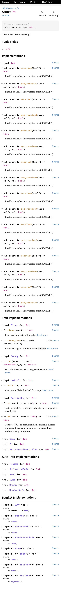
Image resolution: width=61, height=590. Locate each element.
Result (32, 364)
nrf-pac (19, 2)
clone (11, 330)
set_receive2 (29, 146)
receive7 (26, 287)
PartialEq (17, 398)
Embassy (6, 2)
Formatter (9, 364)
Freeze (13, 463)
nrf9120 (46, 2)
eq (9, 403)
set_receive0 (29, 83)
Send (12, 474)
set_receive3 (29, 177)
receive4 (26, 193)
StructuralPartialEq (23, 449)
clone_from (14, 340)
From (18, 548)
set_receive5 (29, 240)
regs (17, 8)
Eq (10, 444)
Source (5, 15)
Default (16, 380)
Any (17, 504)
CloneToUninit (24, 537)
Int (13, 62)
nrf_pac (5, 8)
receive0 (26, 68)
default (12, 385)
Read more (42, 335)
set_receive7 (29, 302)
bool (6, 71)
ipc (11, 8)
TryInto (25, 575)
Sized (25, 510)
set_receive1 (29, 115)
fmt (10, 361)
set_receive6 (29, 271)
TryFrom (25, 564)
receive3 (26, 161)
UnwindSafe (16, 490)
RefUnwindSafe (19, 469)
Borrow (19, 515)
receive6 (26, 255)
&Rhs (33, 416)
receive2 (26, 130)
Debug (14, 356)
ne (9, 416)
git (32, 2)
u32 (31, 27)
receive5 (26, 224)
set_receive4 (29, 208)
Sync (12, 479)
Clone (14, 325)
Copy (12, 438)
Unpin (13, 484)
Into (23, 553)
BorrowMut (21, 526)
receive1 (26, 99)
